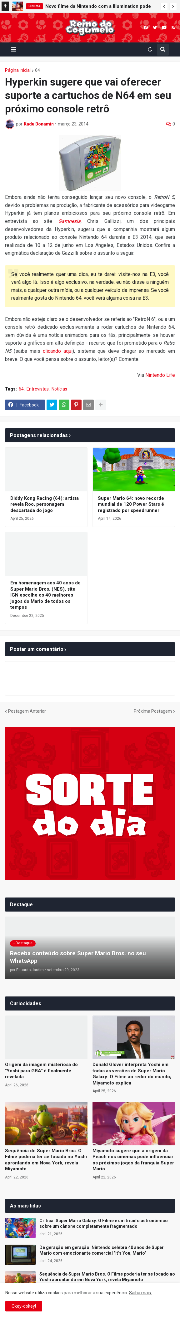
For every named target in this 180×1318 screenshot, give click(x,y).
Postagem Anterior (27, 711)
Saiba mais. (140, 1292)
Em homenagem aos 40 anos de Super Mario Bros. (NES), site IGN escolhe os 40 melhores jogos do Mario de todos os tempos (45, 595)
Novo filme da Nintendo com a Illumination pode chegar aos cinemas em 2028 (98, 7)
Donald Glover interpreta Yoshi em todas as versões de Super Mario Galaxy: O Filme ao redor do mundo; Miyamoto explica (131, 1074)
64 (37, 70)
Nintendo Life (160, 375)
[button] (164, 6)
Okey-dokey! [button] (24, 1306)
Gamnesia (69, 221)
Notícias (59, 388)
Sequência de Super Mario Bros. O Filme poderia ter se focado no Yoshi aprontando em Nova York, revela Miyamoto (46, 1160)
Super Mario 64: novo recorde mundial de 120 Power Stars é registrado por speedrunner (131, 504)
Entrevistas (38, 388)
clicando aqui (57, 351)
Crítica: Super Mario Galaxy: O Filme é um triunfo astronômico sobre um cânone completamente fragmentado (103, 1223)
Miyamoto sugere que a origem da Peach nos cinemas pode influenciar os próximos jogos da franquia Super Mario (133, 1160)
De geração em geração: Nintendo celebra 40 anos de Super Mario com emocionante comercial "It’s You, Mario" (101, 1250)
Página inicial (18, 70)
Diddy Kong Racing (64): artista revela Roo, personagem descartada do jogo (44, 504)
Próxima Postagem (153, 711)
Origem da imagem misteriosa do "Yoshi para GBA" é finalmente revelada (41, 1070)
